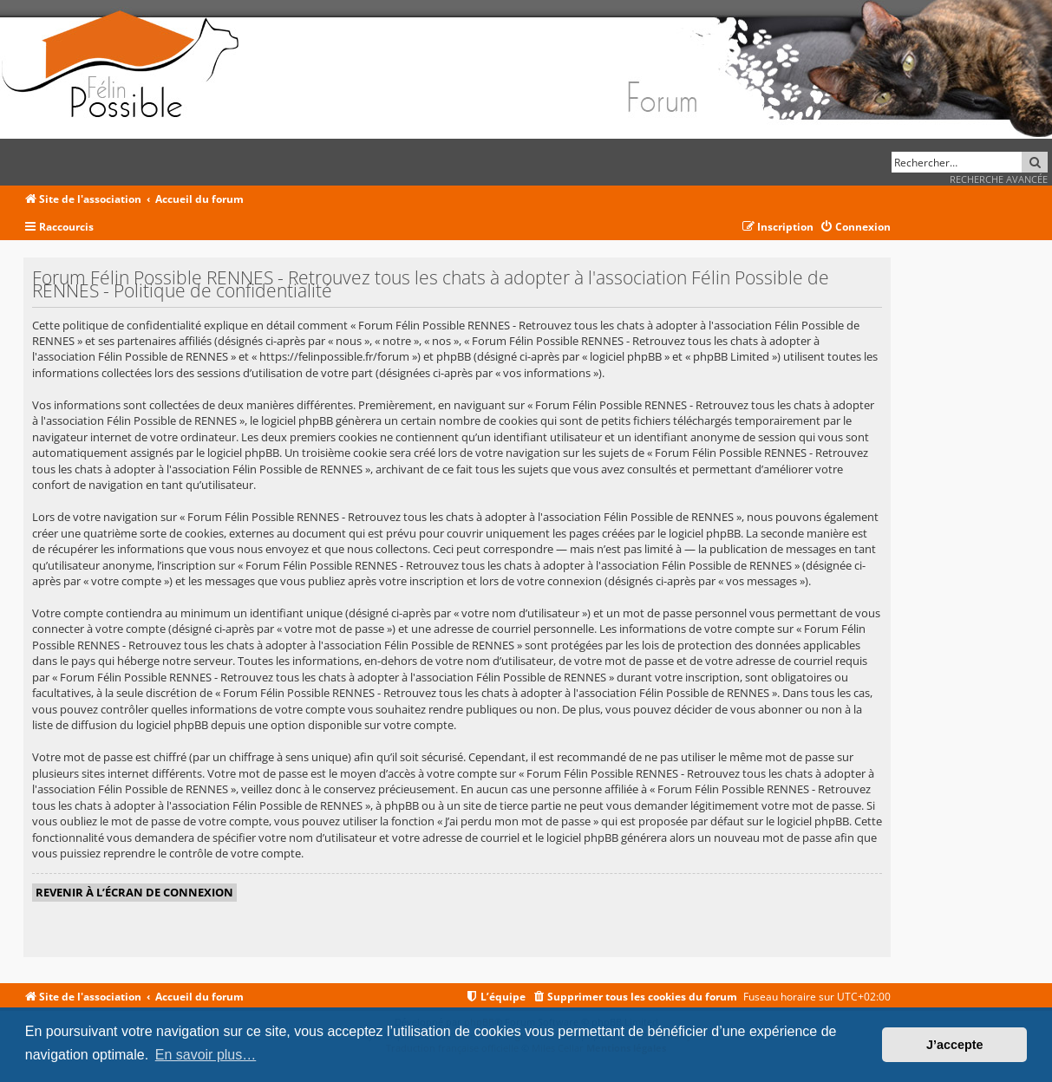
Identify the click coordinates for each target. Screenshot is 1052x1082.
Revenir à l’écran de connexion (134, 892)
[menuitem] (855, 227)
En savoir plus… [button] (206, 1054)
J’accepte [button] (954, 1045)
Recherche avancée (999, 179)
